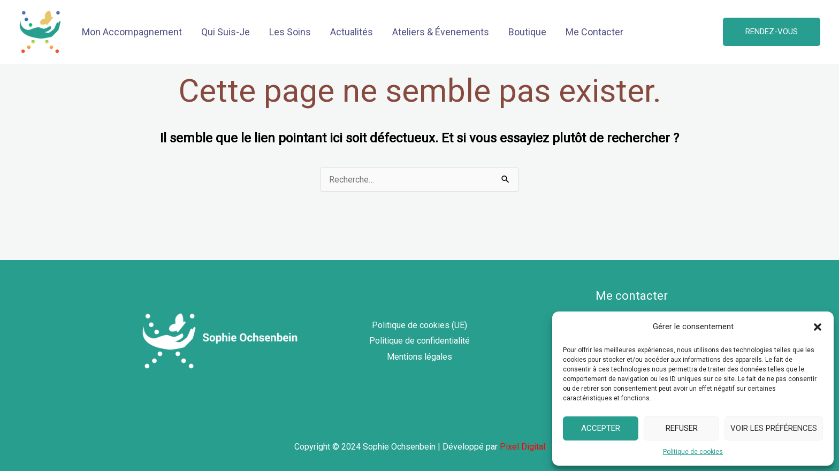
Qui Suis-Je (225, 31)
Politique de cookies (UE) (419, 325)
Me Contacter (594, 31)
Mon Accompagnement (132, 31)
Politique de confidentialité (419, 341)
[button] (817, 327)
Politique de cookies (693, 451)
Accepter (600, 428)
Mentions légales (419, 357)
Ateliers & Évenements (440, 31)
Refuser (682, 428)
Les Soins (290, 31)
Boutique (527, 31)
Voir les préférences (773, 428)
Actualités (351, 31)
